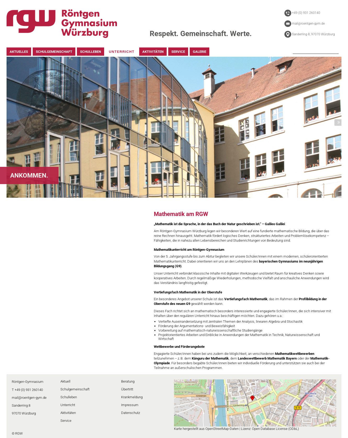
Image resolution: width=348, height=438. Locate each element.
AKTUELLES (19, 52)
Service (65, 421)
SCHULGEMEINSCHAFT (54, 52)
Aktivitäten (68, 413)
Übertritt (127, 389)
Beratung (127, 381)
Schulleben (68, 397)
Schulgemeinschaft (74, 389)
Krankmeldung (132, 397)
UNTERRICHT (121, 52)
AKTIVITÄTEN (153, 52)
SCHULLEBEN (90, 52)
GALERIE (199, 52)
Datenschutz (130, 413)
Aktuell (65, 381)
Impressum (129, 405)
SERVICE (178, 52)
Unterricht (67, 405)
